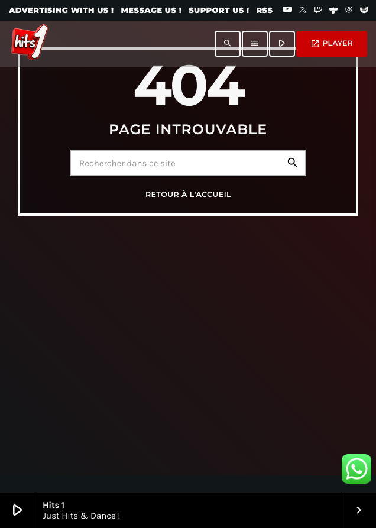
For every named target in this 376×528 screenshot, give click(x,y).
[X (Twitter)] (302, 11)
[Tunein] (333, 11)
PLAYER (331, 43)
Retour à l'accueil (188, 194)
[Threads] (349, 11)
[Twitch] (318, 11)
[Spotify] (364, 11)
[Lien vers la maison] (29, 43)
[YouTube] (287, 11)
